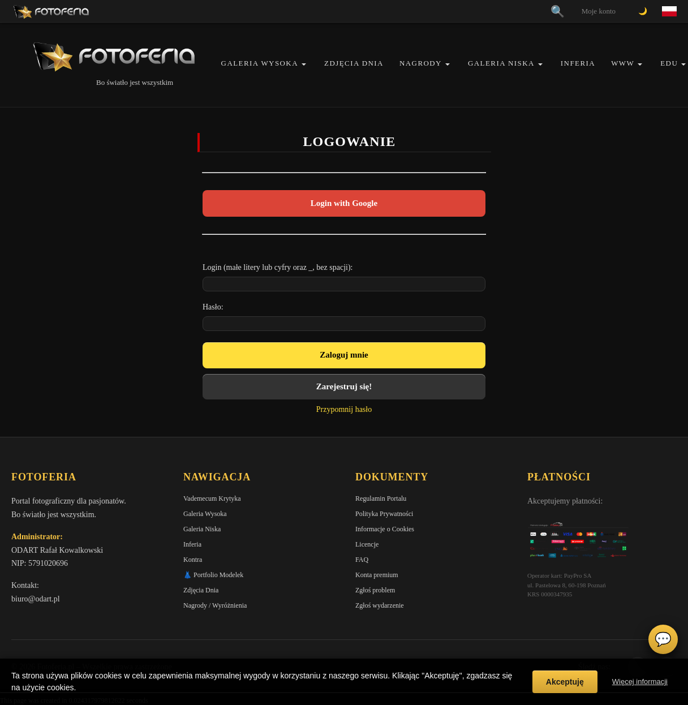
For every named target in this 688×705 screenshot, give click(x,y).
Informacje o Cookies (384, 529)
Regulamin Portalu (380, 498)
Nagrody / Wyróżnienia (215, 605)
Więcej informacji (640, 681)
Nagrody (420, 63)
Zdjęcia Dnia (354, 63)
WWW (622, 63)
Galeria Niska (501, 63)
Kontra (192, 560)
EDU (669, 63)
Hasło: (213, 307)
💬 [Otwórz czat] (663, 639)
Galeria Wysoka (259, 63)
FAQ (361, 560)
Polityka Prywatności (384, 514)
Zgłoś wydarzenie (379, 605)
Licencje (367, 544)
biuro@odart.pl (35, 599)
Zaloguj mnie (344, 354)
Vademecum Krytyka (212, 498)
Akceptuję (565, 681)
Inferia (578, 63)
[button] (303, 64)
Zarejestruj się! (344, 386)
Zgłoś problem (375, 590)
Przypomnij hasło (344, 409)
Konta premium (376, 575)
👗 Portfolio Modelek (213, 575)
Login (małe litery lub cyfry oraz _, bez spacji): (278, 267)
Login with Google (344, 203)
